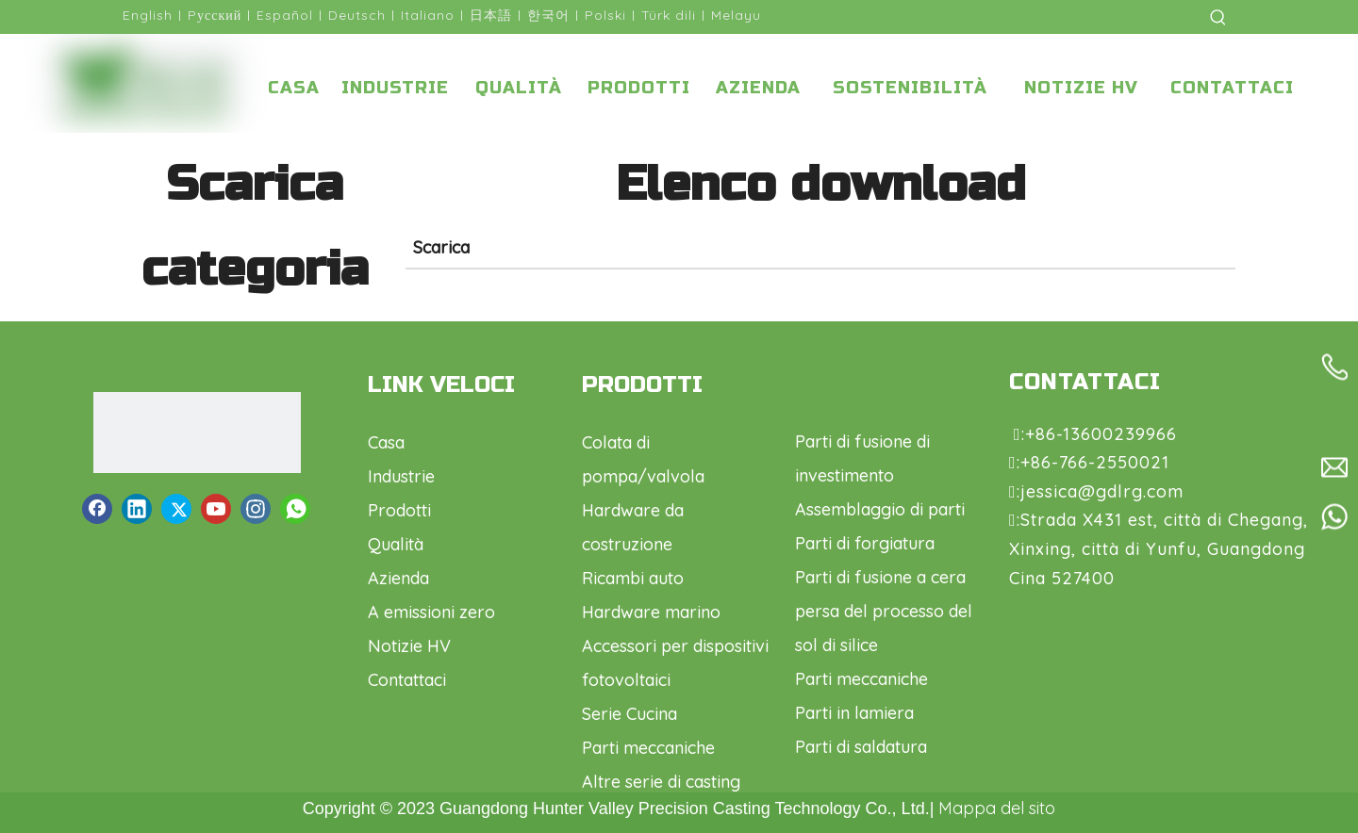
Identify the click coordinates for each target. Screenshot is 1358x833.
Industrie (401, 476)
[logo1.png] (197, 432)
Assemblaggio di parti (880, 509)
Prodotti (399, 510)
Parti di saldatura (861, 747)
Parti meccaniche (648, 748)
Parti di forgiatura (865, 543)
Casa (386, 442)
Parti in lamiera (854, 713)
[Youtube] (216, 509)
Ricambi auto (633, 578)
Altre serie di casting (661, 781)
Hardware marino (651, 612)
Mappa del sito (996, 808)
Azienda (398, 578)
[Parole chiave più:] (1218, 17)
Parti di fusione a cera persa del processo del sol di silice (883, 611)
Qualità (395, 544)
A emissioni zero (431, 612)
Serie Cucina (629, 714)
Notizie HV (409, 646)
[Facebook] (97, 509)
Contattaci (407, 680)
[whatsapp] (295, 509)
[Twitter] (176, 509)
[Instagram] (255, 509)
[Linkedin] (137, 509)
